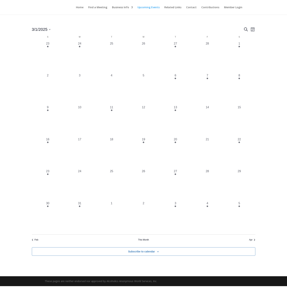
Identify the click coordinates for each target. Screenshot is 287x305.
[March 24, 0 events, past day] (80, 185)
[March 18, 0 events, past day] (111, 153)
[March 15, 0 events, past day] (239, 121)
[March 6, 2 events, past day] (175, 89)
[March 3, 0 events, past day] (80, 89)
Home (79, 7)
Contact (191, 7)
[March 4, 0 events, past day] (111, 89)
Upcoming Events (148, 7)
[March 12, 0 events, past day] (143, 121)
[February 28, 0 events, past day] (207, 57)
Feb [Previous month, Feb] (35, 240)
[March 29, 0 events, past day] (239, 185)
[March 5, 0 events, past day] (143, 89)
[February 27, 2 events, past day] (175, 57)
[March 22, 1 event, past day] (239, 153)
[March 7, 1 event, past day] (207, 89)
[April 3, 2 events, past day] (175, 217)
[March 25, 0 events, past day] (111, 185)
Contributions (210, 7)
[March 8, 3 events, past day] (239, 89)
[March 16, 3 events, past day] (48, 153)
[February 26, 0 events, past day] (143, 57)
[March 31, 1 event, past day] (80, 217)
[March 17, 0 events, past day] (80, 153)
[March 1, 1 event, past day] (239, 57)
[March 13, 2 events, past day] (175, 121)
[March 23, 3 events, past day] (48, 185)
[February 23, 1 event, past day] (48, 57)
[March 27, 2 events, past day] (175, 185)
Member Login (233, 7)
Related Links (172, 7)
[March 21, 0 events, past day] (207, 153)
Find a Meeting (97, 7)
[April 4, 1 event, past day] (207, 217)
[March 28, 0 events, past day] (207, 185)
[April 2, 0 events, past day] (143, 217)
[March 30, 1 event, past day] (48, 217)
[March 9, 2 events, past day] (48, 121)
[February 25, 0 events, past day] (111, 57)
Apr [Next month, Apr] (252, 240)
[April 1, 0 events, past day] (111, 217)
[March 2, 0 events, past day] (48, 89)
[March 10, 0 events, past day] (80, 121)
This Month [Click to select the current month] (143, 240)
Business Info (120, 7)
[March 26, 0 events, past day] (143, 185)
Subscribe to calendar (141, 251)
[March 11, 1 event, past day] (111, 121)
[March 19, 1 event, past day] (143, 153)
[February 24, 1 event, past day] (80, 57)
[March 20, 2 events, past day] (175, 153)
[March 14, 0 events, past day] (207, 121)
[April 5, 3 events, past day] (239, 217)
